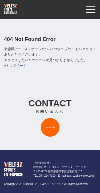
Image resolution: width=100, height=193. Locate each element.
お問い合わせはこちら (50, 127)
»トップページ (15, 66)
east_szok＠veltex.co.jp (80, 175)
